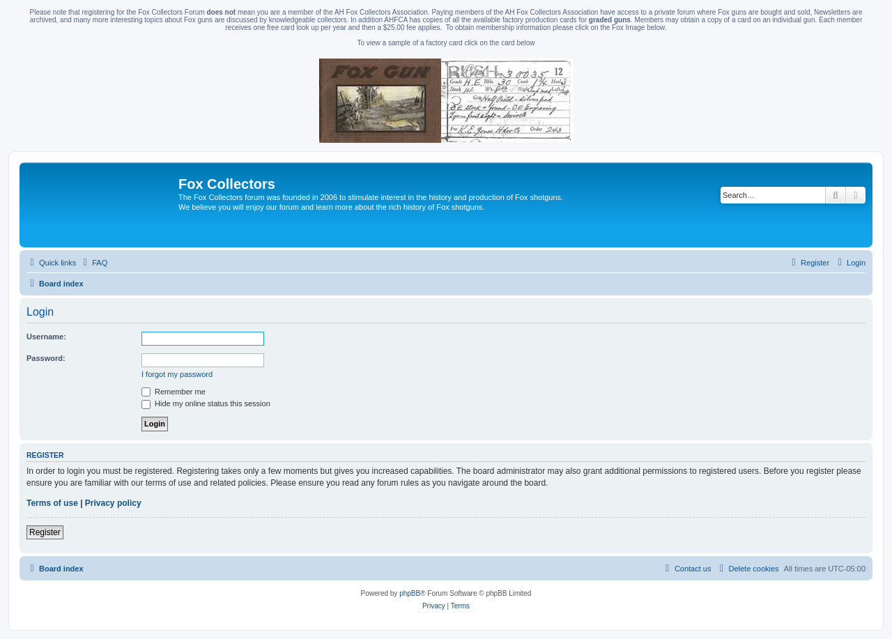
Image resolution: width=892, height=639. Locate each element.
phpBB (409, 593)
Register (45, 532)
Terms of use (52, 503)
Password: (46, 358)
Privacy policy (113, 503)
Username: (46, 336)
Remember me (173, 391)
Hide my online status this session (205, 403)
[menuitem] (93, 262)
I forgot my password (177, 374)
